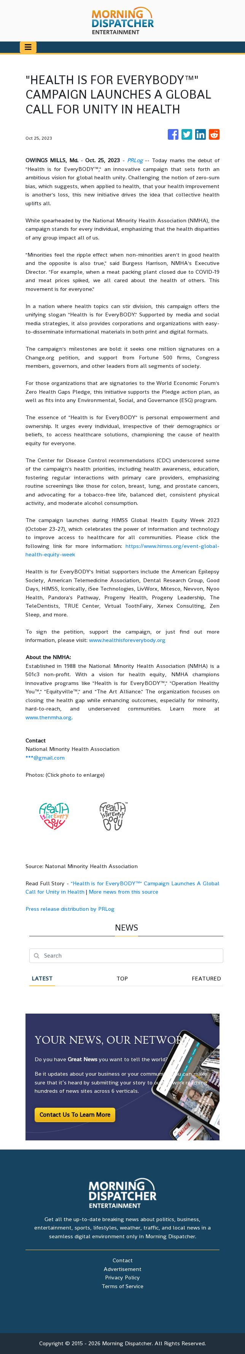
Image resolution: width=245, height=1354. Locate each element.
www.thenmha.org (48, 717)
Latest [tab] (42, 978)
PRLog (135, 160)
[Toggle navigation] (28, 47)
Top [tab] (122, 978)
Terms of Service (122, 1286)
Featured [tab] (206, 978)
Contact (123, 1260)
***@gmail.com (45, 757)
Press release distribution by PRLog (70, 908)
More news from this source (123, 891)
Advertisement (122, 1269)
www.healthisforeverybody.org (127, 639)
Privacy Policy (122, 1277)
